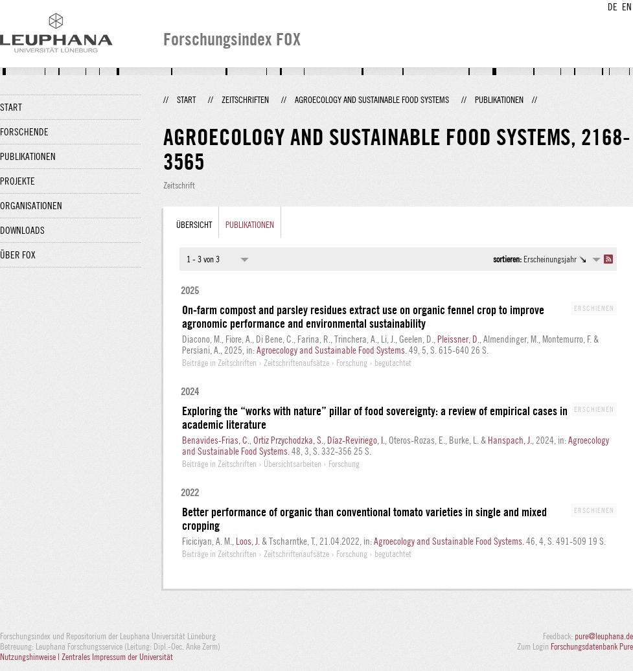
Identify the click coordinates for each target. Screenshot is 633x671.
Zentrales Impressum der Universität (117, 657)
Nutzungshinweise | (31, 657)
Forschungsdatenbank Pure (592, 646)
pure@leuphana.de (604, 636)
